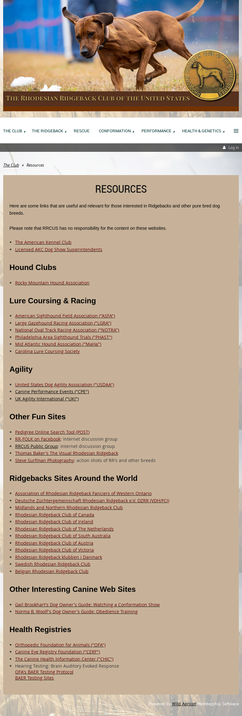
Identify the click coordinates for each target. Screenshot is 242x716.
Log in (233, 147)
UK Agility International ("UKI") (47, 399)
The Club (11, 165)
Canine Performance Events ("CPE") (52, 391)
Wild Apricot (184, 704)
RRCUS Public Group (36, 446)
